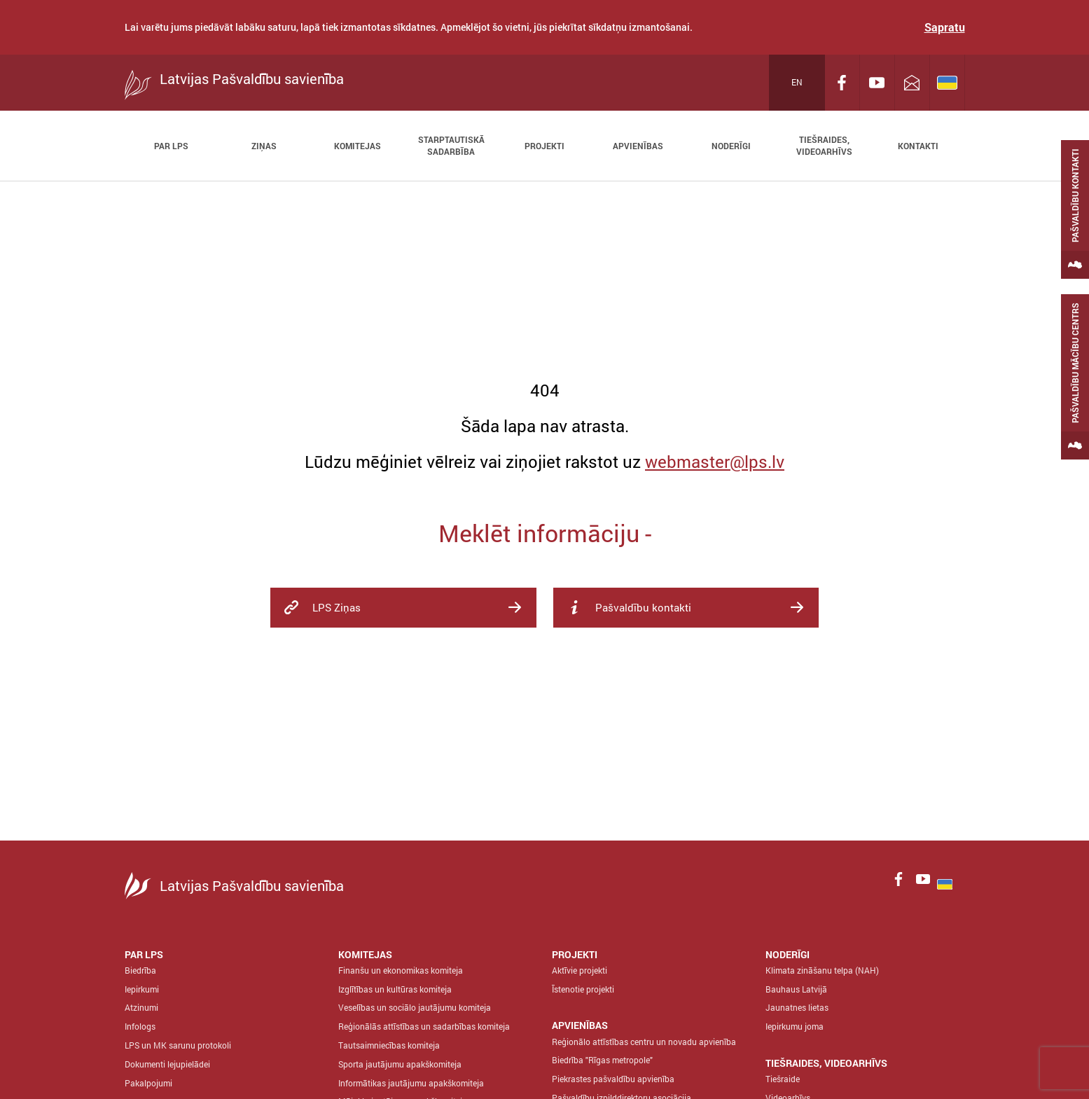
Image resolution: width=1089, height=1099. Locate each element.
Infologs (140, 1026)
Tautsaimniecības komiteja (389, 1045)
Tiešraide (782, 1078)
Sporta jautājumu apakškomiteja (400, 1064)
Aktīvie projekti (579, 970)
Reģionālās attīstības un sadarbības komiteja (424, 1026)
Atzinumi (141, 1007)
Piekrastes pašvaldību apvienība (613, 1078)
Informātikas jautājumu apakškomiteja (411, 1082)
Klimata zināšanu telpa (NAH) (822, 970)
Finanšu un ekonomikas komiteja (400, 970)
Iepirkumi (142, 989)
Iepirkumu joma (794, 1026)
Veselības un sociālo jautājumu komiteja (414, 1007)
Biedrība (140, 970)
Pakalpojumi (148, 1082)
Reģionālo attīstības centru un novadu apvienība (644, 1041)
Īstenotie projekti (583, 989)
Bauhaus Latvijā (796, 989)
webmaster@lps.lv (714, 461)
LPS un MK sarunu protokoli (178, 1045)
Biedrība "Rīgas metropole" (602, 1059)
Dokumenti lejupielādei (167, 1064)
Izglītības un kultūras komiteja (395, 989)
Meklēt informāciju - (544, 532)
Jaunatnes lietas (796, 1007)
